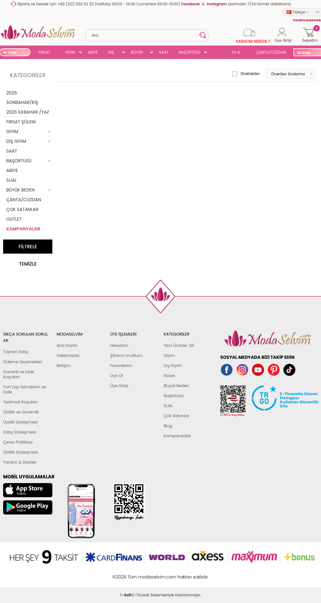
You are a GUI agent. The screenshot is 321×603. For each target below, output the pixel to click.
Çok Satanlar (176, 416)
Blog (168, 426)
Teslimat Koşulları (20, 402)
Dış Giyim (173, 366)
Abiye (169, 376)
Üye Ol (116, 376)
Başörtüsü (174, 396)
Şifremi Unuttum (126, 355)
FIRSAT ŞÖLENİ (45, 53)
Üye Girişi (119, 386)
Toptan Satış (15, 352)
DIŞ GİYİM (113, 53)
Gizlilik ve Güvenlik (21, 412)
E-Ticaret (141, 573)
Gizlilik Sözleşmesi (20, 452)
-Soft (126, 573)
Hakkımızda (68, 355)
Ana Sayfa (67, 345)
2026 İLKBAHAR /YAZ (27, 112)
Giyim (169, 355)
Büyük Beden (176, 386)
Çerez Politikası (18, 442)
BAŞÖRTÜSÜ (189, 52)
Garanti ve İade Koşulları (18, 374)
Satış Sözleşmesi (19, 432)
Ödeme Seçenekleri (22, 362)
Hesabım (119, 345)
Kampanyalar (177, 436)
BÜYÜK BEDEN (137, 53)
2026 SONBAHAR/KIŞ (22, 97)
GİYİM (70, 52)
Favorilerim (121, 366)
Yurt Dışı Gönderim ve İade (24, 389)
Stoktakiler (246, 73)
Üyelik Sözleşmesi (20, 422)
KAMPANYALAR (23, 229)
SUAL (217, 53)
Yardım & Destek (19, 462)
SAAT (163, 52)
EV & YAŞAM (238, 53)
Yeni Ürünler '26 (179, 345)
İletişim (64, 366)
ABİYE (93, 52)
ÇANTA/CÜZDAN (271, 52)
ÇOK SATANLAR (22, 209)
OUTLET (14, 219)
